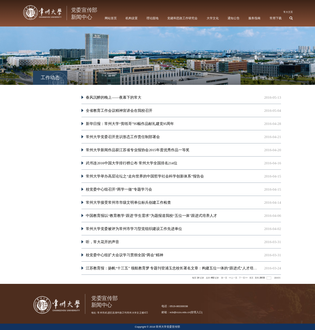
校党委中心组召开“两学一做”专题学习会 (119, 189)
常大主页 (288, 12)
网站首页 (111, 18)
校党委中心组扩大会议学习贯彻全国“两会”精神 (124, 255)
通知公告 (234, 18)
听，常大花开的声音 (102, 242)
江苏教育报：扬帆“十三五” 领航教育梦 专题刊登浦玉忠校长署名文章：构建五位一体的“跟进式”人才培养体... (174, 268)
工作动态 (268, 78)
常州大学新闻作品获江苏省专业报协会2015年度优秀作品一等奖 (137, 150)
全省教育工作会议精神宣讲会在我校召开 (119, 110)
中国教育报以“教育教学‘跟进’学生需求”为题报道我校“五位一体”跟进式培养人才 (151, 215)
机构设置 (132, 18)
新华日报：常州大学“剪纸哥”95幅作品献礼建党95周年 (130, 124)
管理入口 (196, 312)
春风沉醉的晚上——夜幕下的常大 (113, 97)
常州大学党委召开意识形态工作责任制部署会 (123, 137)
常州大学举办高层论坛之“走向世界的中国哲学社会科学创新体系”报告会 (145, 176)
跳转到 (277, 277)
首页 (255, 78)
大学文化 (213, 18)
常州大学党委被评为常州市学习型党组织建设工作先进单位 (134, 229)
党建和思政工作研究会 (182, 18)
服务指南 (254, 18)
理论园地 (152, 18)
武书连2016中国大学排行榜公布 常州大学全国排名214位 (131, 163)
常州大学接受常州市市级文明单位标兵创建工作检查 (128, 202)
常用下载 (276, 18)
